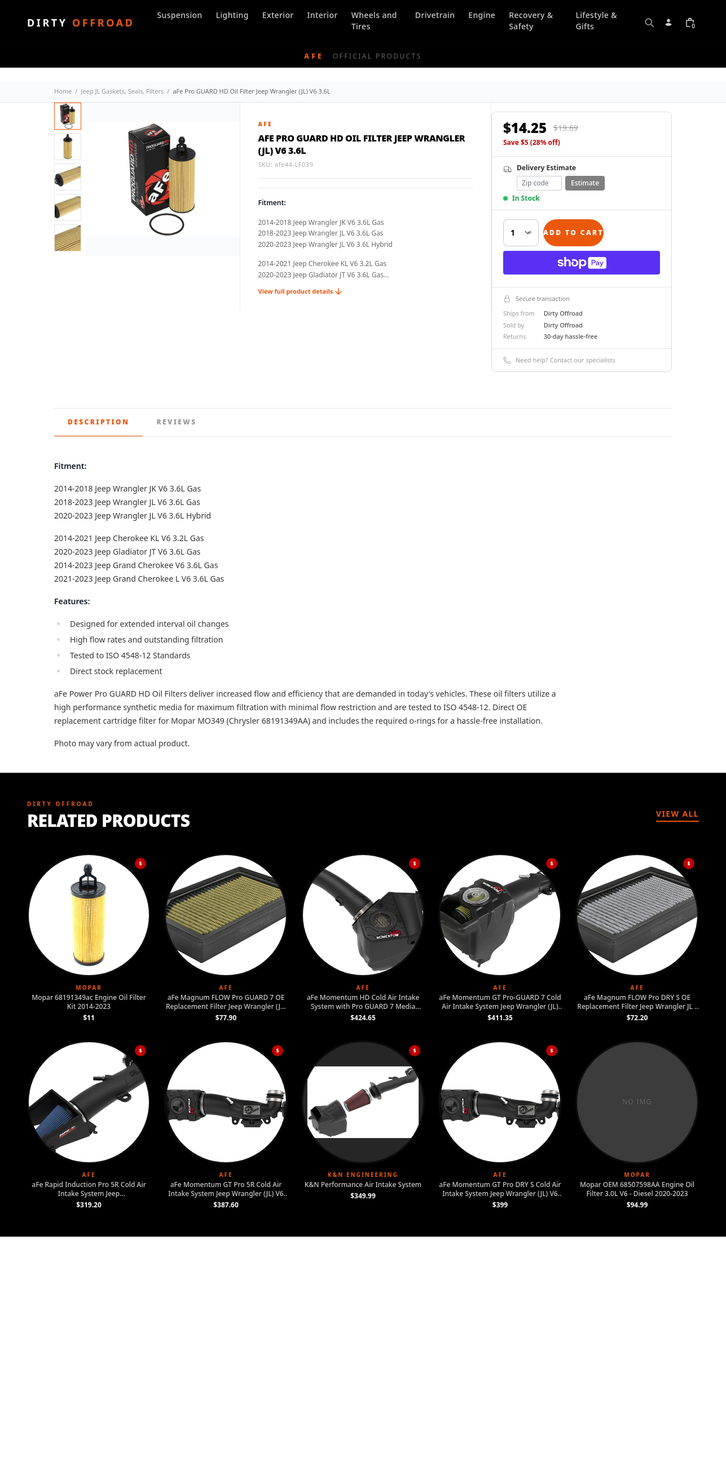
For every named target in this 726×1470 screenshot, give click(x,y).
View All (677, 813)
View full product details (300, 291)
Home (63, 91)
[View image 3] (67, 177)
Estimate (585, 183)
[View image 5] (67, 237)
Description (98, 422)
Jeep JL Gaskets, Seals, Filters (122, 91)
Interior (322, 15)
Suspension (179, 15)
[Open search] (649, 23)
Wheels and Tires (374, 21)
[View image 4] (67, 207)
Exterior (278, 15)
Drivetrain (435, 15)
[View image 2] (67, 146)
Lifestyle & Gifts (596, 21)
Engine (481, 15)
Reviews (176, 422)
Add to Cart (573, 232)
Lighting (232, 15)
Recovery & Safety (531, 21)
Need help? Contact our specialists (559, 360)
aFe (265, 124)
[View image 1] (67, 116)
